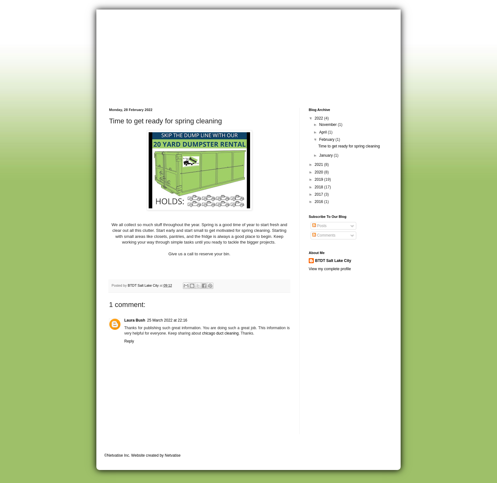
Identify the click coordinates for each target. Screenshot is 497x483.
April (323, 132)
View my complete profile (330, 269)
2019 (319, 179)
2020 (319, 172)
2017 (319, 194)
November (328, 124)
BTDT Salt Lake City (333, 260)
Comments (323, 235)
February (327, 139)
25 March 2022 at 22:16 (167, 320)
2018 (319, 187)
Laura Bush (134, 320)
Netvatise (173, 455)
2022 (319, 118)
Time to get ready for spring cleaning (349, 146)
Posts (319, 226)
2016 (319, 201)
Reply (129, 341)
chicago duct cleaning (220, 333)
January (326, 155)
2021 (319, 164)
